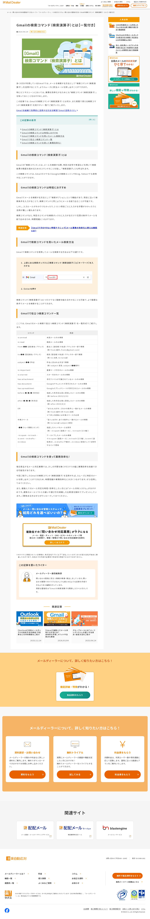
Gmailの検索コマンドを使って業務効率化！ (41, 142)
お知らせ (75, 883)
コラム (128, 2)
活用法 (68, 6)
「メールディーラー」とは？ (55, 6)
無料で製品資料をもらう (127, 875)
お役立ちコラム (58, 12)
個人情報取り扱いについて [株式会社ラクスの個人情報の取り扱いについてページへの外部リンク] (99, 909)
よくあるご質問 (106, 2)
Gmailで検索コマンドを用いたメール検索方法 (43, 136)
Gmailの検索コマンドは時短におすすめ (40, 132)
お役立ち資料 (118, 2)
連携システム (90, 6)
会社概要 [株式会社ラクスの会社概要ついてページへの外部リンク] (86, 909)
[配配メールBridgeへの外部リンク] (75, 830)
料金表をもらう (122, 774)
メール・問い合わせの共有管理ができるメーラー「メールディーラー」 (29, 12)
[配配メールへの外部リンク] (35, 830)
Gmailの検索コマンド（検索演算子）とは (40, 129)
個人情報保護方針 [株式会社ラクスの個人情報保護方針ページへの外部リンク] (115, 909)
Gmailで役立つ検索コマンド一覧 (37, 139)
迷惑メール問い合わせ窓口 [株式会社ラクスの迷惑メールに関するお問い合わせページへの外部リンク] (130, 909)
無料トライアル (138, 5)
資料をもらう (122, 5)
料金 (72, 6)
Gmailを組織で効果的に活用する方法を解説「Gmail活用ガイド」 (46, 110)
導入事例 (97, 6)
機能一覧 (8, 878)
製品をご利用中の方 (140, 2)
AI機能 (82, 6)
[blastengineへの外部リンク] (115, 830)
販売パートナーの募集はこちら (127, 882)
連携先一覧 (9, 883)
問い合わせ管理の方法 (72, 12)
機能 (77, 6)
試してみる (75, 774)
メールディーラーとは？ (15, 873)
